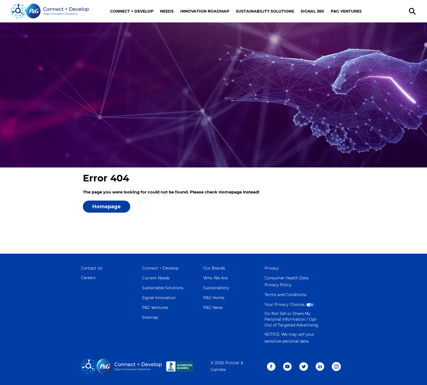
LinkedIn (320, 366)
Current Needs (156, 278)
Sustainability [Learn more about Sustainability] (216, 287)
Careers (88, 277)
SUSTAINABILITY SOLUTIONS (265, 11)
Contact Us (91, 268)
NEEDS (167, 11)
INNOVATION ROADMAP (204, 11)
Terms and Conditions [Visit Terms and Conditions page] (285, 294)
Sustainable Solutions (162, 287)
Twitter (303, 366)
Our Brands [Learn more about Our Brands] (214, 268)
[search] (413, 11)
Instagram (336, 366)
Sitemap (150, 317)
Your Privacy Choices (290, 304)
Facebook (271, 366)
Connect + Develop (160, 268)
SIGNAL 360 (312, 11)
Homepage (106, 207)
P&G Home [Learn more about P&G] (213, 297)
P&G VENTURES (346, 11)
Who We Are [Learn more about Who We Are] (215, 278)
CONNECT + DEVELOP (131, 11)
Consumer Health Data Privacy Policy (287, 281)
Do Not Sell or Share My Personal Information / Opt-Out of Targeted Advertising (291, 319)
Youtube (287, 366)
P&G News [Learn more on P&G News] (213, 307)
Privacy (272, 268)
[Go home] (50, 11)
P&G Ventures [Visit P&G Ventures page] (155, 307)
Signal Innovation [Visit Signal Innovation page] (159, 297)
